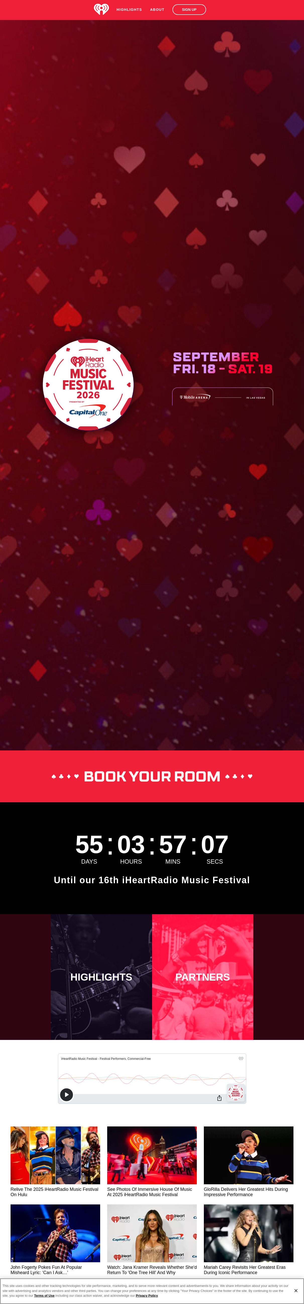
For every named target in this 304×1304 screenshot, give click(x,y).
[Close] (295, 1290)
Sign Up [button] (189, 10)
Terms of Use (44, 1295)
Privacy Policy (147, 1295)
